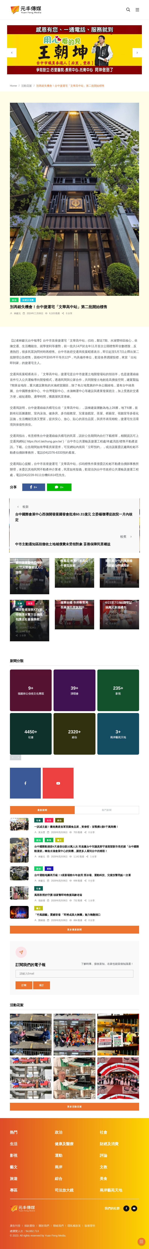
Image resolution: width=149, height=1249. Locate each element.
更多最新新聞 (74, 929)
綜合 (59, 820)
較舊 (127, 536)
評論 (103, 1155)
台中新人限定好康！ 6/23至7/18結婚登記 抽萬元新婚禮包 (118, 602)
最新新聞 (42, 810)
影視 (49, 840)
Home (13, 85)
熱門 (13, 1132)
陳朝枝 (68, 570)
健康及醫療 (64, 1144)
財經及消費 (28, 300)
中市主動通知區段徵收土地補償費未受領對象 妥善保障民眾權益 (62, 544)
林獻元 (17, 313)
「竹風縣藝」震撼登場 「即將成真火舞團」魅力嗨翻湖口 (67, 914)
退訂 (41, 985)
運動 (49, 869)
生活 (30, 603)
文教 (103, 1167)
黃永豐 (41, 832)
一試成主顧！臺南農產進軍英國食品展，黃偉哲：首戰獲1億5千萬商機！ (76, 826)
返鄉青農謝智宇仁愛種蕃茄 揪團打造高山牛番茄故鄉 (74, 560)
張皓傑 (113, 611)
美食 (103, 1179)
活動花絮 (26, 85)
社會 (20, 603)
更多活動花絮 (74, 1106)
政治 (14, 300)
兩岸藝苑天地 (111, 1190)
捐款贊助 (29, 1225)
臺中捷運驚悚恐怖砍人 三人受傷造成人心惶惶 (29, 567)
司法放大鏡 (64, 1190)
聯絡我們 (58, 1225)
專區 (13, 1190)
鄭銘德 (41, 920)
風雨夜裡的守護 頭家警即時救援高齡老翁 (58, 894)
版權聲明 (90, 1225)
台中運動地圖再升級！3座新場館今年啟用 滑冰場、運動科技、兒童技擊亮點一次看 (82, 874)
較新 (22, 506)
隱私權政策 (74, 1225)
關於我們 (44, 1225)
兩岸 (58, 1167)
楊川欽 (23, 623)
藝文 (59, 840)
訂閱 (24, 985)
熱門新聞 (107, 810)
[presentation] (11, 52)
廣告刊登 (15, 1225)
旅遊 (13, 1179)
